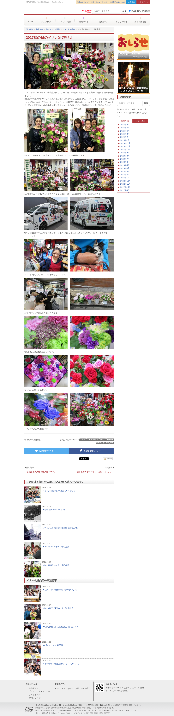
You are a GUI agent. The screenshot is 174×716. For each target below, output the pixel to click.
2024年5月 (125, 128)
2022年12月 (125, 181)
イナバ (82, 439)
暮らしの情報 (121, 20)
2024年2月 (125, 137)
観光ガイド (84, 20)
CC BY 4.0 (113, 710)
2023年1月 (125, 177)
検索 (124, 11)
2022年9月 (125, 190)
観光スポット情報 (53, 29)
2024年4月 (125, 131)
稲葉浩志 (110, 439)
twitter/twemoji (66, 710)
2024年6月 (125, 124)
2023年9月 (125, 153)
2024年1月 (125, 140)
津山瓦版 (44, 11)
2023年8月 (125, 156)
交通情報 (103, 20)
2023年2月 (125, 174)
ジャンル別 (140, 121)
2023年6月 (125, 162)
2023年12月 (125, 143)
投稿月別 (125, 121)
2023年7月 (125, 159)
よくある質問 (34, 695)
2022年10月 (125, 187)
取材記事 (39, 29)
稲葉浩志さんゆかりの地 (104, 443)
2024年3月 (125, 134)
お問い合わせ (34, 698)
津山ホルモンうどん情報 (85, 2)
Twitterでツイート (47, 451)
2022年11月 (125, 184)
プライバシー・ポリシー (39, 691)
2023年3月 (125, 171)
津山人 (102, 439)
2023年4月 (125, 168)
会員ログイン (143, 2)
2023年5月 (125, 165)
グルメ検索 (46, 20)
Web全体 (144, 11)
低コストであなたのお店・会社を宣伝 (74, 688)
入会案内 (131, 2)
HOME (30, 20)
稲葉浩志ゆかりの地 (118, 2)
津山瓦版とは (140, 20)
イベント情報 (65, 20)
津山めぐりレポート (103, 2)
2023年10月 (125, 149)
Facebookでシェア (92, 451)
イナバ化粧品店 (69, 29)
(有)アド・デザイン (73, 713)
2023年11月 (125, 146)
